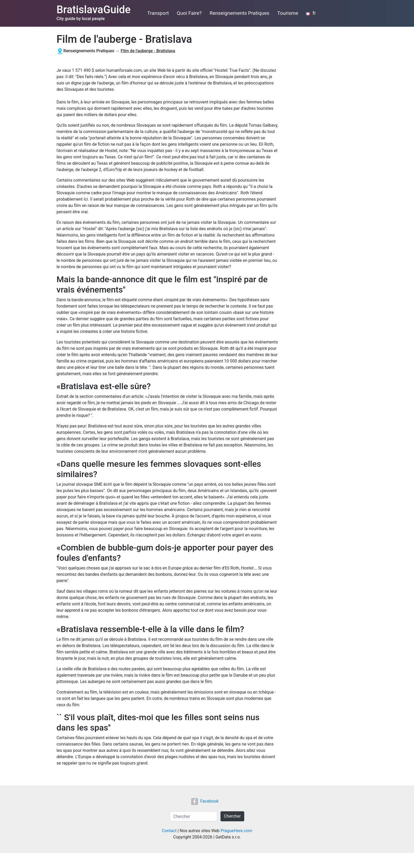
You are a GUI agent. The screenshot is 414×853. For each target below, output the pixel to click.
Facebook (204, 801)
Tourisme (287, 13)
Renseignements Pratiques (239, 13)
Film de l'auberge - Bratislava (148, 50)
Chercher (232, 816)
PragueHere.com (236, 830)
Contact (169, 830)
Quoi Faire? (189, 13)
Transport (158, 13)
